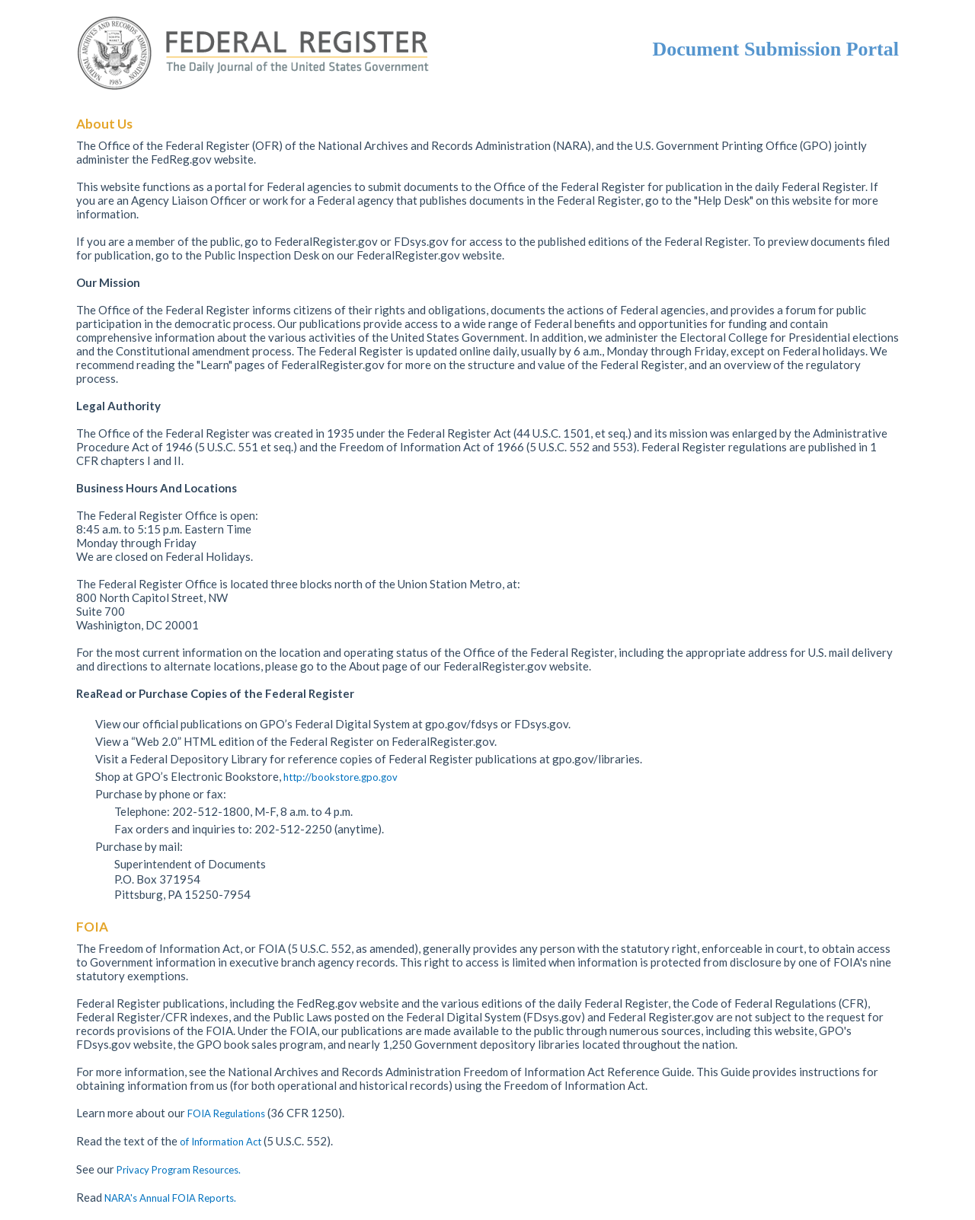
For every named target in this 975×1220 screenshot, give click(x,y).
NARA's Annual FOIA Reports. (170, 1198)
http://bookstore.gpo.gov (340, 777)
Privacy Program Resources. (179, 1170)
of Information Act (222, 1142)
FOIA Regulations (226, 1113)
